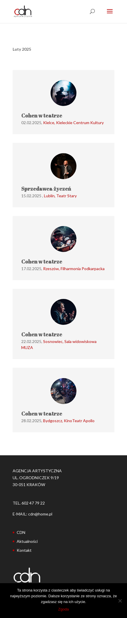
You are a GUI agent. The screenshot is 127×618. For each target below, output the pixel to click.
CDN (21, 532)
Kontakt (24, 550)
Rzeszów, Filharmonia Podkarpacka (74, 268)
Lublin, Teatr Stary (60, 195)
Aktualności (27, 541)
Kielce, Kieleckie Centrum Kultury (73, 122)
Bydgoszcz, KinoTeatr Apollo (69, 420)
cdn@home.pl (40, 513)
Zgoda (63, 609)
